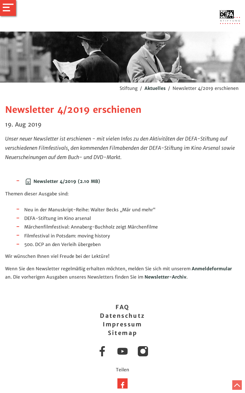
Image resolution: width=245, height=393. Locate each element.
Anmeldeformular (212, 269)
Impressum (122, 324)
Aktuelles (155, 88)
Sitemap (122, 333)
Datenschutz (122, 315)
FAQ (122, 307)
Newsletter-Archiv (165, 277)
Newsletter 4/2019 (62, 181)
